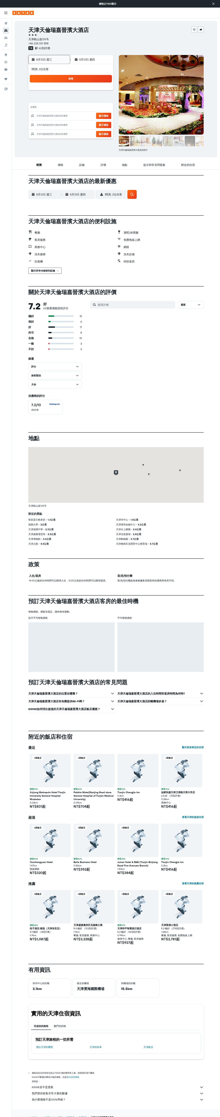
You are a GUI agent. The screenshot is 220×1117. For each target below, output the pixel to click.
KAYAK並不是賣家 (118, 1087)
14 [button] (96, 108)
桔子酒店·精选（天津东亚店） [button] (46, 928)
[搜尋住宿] (5, 30)
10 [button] (63, 108)
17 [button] (63, 116)
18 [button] (71, 116)
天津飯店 (148, 1047)
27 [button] (87, 124)
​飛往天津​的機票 (44, 1047)
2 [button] (55, 99)
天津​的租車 (96, 1047)
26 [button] (79, 124)
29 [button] (104, 124)
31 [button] (63, 132)
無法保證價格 (73, 1077)
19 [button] (79, 116)
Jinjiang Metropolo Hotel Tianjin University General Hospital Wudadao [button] (47, 796)
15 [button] (104, 108)
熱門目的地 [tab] (60, 1026)
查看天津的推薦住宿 (193, 883)
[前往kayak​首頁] (23, 13)
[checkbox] (45, 407)
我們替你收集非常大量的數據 (118, 1093)
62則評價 (44, 48)
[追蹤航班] (5, 62)
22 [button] (104, 116)
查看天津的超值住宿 (193, 817)
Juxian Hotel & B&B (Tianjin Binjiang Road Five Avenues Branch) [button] (137, 864)
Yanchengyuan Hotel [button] (41, 862)
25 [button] (71, 124)
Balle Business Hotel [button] (85, 862)
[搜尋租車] (5, 37)
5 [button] (79, 99)
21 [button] (96, 116)
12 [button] (79, 108)
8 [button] (104, 99)
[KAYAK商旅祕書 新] (5, 69)
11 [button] (71, 108)
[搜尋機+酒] (5, 45)
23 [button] (54, 124)
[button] (213, 3)
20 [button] (88, 116)
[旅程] (5, 79)
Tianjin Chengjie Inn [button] (128, 792)
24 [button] (63, 124)
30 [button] (55, 132)
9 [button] (55, 108)
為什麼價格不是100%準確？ (118, 1100)
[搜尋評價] (135, 304)
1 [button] (104, 91)
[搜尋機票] (5, 23)
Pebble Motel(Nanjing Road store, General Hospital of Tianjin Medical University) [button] (94, 796)
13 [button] (88, 108)
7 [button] (96, 99)
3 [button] (63, 99)
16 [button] (55, 116)
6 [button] (88, 99)
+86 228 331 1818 (38, 43)
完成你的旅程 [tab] (41, 1026)
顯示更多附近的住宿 (193, 747)
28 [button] (96, 124)
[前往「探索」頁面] (5, 54)
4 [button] (71, 99)
